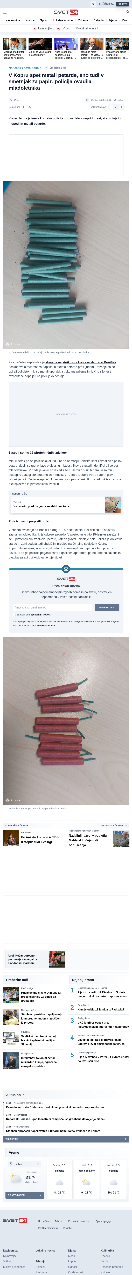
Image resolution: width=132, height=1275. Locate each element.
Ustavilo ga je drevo (87, 1053)
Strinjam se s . (34, 615)
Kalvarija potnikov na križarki (91, 1036)
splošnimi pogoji (40, 615)
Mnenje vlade (27, 1054)
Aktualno (13, 1095)
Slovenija (25, 1032)
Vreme (14, 1153)
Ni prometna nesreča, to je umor (92, 988)
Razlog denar (84, 1019)
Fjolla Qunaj (83, 1006)
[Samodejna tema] (93, 4)
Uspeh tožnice (20, 1115)
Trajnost (17, 502)
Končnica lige (27, 989)
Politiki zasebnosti (46, 626)
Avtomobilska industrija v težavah (84, 831)
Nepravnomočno (28, 1010)
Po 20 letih (26, 833)
